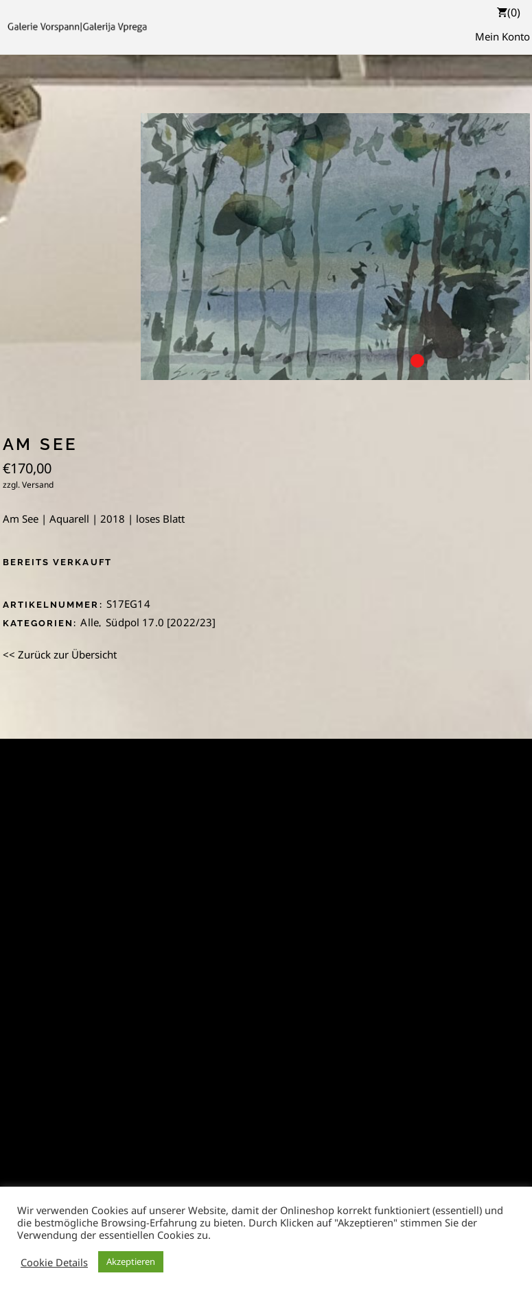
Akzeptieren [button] (130, 1261)
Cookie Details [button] (54, 1262)
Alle (89, 622)
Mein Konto (502, 36)
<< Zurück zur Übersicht (60, 654)
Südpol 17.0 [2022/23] (161, 622)
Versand (38, 484)
